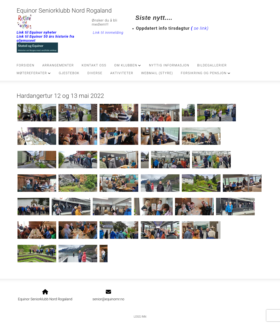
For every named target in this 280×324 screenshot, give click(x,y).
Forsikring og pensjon (205, 74)
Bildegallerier (212, 65)
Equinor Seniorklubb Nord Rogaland (64, 10)
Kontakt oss (94, 65)
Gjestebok (69, 73)
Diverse (94, 73)
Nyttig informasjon (169, 65)
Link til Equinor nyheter (37, 32)
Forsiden (26, 65)
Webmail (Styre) (157, 73)
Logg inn (140, 316)
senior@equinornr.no (108, 299)
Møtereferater (34, 74)
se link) (199, 28)
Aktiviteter (121, 73)
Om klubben (127, 66)
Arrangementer (58, 65)
